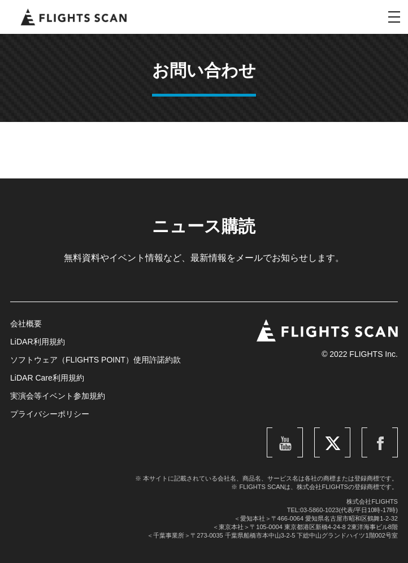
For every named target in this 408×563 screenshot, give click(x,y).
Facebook (384, 431)
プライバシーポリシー (49, 413)
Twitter (341, 431)
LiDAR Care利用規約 (47, 377)
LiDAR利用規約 (37, 341)
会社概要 (26, 323)
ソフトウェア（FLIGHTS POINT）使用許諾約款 (95, 359)
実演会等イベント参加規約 (57, 395)
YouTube (291, 431)
